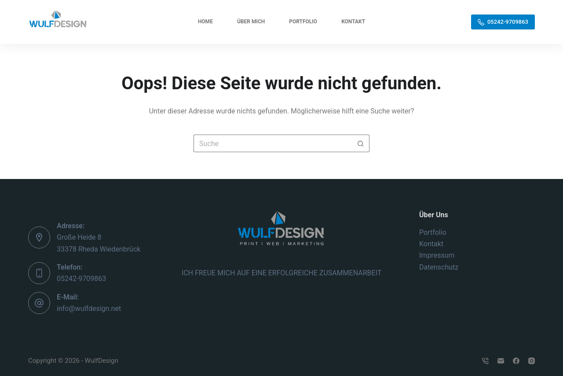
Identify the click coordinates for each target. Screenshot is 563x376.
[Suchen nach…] (273, 143)
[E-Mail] (500, 361)
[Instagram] (531, 361)
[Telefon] (485, 361)
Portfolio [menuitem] (303, 21)
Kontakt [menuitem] (353, 21)
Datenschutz (438, 267)
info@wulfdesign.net (89, 308)
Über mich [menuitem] (251, 21)
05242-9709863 (503, 21)
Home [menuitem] (205, 21)
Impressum (437, 255)
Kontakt (431, 244)
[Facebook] (516, 361)
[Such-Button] (360, 143)
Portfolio (432, 232)
